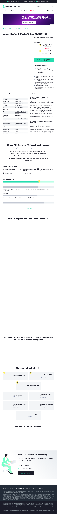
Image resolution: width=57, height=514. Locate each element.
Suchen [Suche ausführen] (52, 6)
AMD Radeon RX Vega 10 (47, 82)
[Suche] (44, 6)
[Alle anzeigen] (28, 208)
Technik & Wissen (24, 10)
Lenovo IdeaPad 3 (23, 28)
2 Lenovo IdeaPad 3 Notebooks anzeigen (44, 60)
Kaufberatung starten (25, 473)
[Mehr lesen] (15, 136)
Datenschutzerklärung (19, 488)
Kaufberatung (14, 10)
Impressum (27, 488)
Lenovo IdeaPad (14, 28)
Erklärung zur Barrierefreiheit (37, 488)
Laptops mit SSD (44, 104)
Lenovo (7, 28)
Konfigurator (6, 10)
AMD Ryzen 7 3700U (40, 125)
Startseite (3, 28)
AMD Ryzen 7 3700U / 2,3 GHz (44, 80)
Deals (32, 10)
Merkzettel (51, 10)
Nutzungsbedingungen (8, 488)
